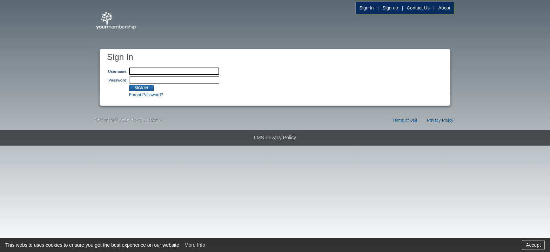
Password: (118, 80)
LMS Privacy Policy (275, 137)
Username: (118, 71)
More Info (195, 245)
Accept (533, 245)
